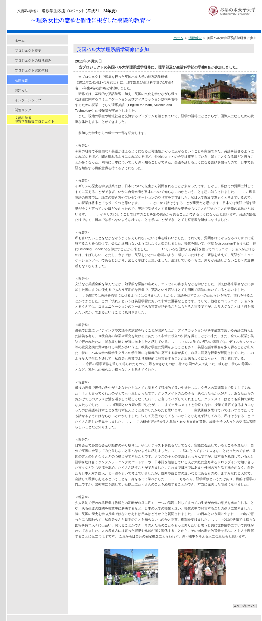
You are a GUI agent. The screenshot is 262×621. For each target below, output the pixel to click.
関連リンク (23, 110)
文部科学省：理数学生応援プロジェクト (35, 119)
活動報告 (21, 80)
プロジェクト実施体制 (31, 70)
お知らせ (21, 90)
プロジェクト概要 (28, 50)
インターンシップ (28, 100)
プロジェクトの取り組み (33, 60)
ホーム (20, 40)
